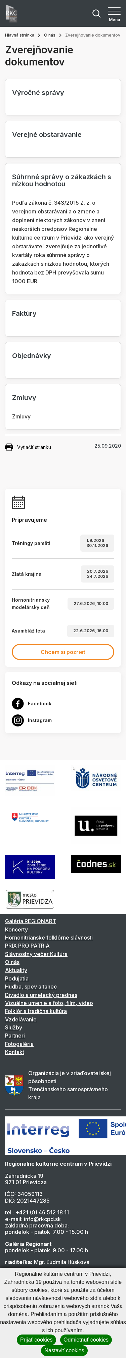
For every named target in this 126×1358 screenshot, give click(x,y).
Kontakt (14, 1052)
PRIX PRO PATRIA (27, 945)
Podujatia (17, 978)
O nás (49, 35)
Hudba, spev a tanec (31, 986)
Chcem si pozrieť (63, 652)
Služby (13, 1027)
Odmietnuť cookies (86, 1340)
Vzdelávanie (21, 1019)
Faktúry (24, 313)
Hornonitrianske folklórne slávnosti (49, 937)
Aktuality (16, 970)
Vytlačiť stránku (28, 447)
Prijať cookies (36, 1340)
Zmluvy (24, 398)
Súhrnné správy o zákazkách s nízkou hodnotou (61, 180)
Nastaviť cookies (64, 1350)
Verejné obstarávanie (47, 135)
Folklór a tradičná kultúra (36, 1011)
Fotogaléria (19, 1044)
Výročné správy (38, 93)
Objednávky (31, 356)
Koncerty (16, 929)
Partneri (15, 1035)
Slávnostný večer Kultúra (36, 954)
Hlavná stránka (19, 35)
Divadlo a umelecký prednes (41, 995)
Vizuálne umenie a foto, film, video (49, 1003)
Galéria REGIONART (30, 921)
